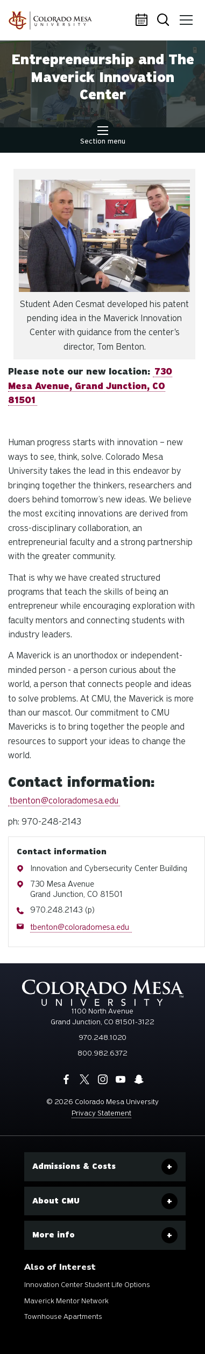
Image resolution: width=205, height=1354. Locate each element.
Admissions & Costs (74, 1166)
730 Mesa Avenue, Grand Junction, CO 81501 (90, 385)
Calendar (143, 20)
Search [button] (164, 20)
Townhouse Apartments (63, 1316)
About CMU (56, 1201)
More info (53, 1235)
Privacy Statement (101, 1113)
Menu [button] (184, 16)
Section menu (102, 136)
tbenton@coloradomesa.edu (64, 800)
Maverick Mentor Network (66, 1300)
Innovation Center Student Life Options (87, 1284)
